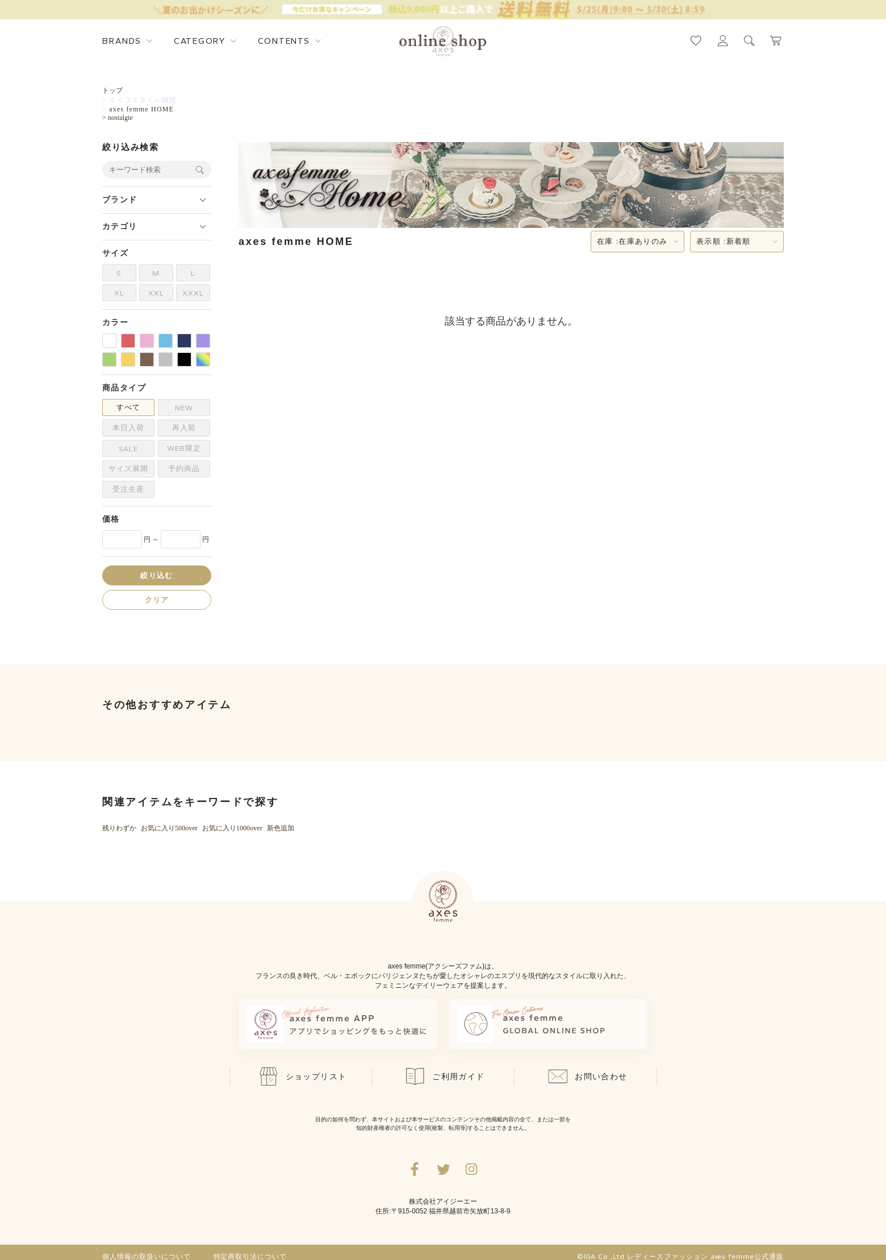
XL (119, 293)
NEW (184, 408)
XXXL (193, 293)
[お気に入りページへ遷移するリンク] (696, 40)
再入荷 (184, 427)
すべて (128, 407)
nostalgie (120, 118)
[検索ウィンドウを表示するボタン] (749, 40)
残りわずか (119, 828)
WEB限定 (184, 448)
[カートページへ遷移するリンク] (776, 40)
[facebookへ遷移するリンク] (414, 1169)
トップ (112, 90)
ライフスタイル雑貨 (143, 100)
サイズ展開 (128, 468)
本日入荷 (128, 427)
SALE (128, 448)
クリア (157, 600)
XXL (156, 293)
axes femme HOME (141, 109)
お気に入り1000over (232, 828)
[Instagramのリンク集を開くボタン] (471, 1169)
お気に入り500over (169, 828)
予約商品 (184, 468)
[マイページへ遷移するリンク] (722, 40)
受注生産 (128, 489)
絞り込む (156, 575)
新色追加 (280, 828)
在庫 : (632, 241)
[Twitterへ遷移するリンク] (443, 1169)
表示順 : (723, 241)
